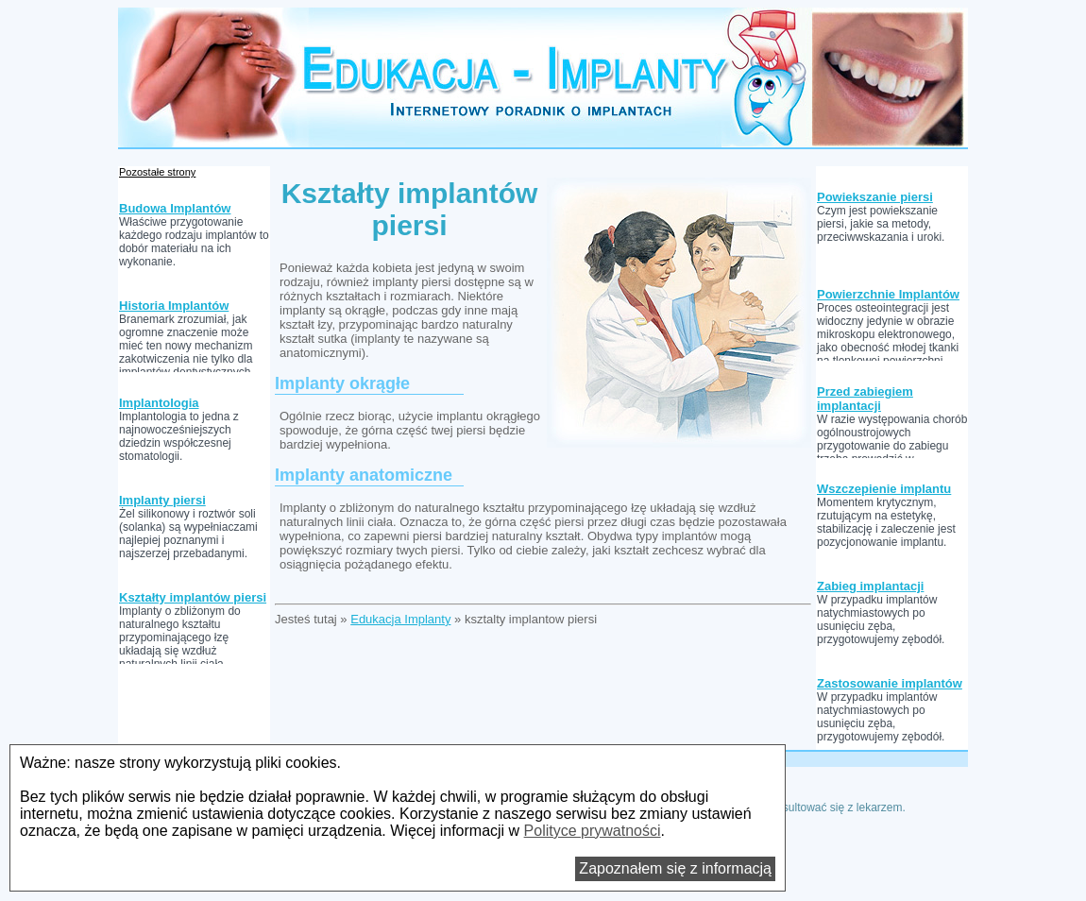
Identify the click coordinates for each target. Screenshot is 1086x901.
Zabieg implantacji (870, 586)
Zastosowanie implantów (889, 683)
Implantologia (159, 403)
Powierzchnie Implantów (888, 294)
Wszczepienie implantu (884, 489)
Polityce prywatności (592, 831)
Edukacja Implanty (400, 619)
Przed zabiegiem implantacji (865, 398)
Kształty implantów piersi (192, 597)
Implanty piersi (162, 500)
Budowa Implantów (174, 208)
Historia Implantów (174, 305)
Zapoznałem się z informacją (675, 868)
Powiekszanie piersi (875, 197)
